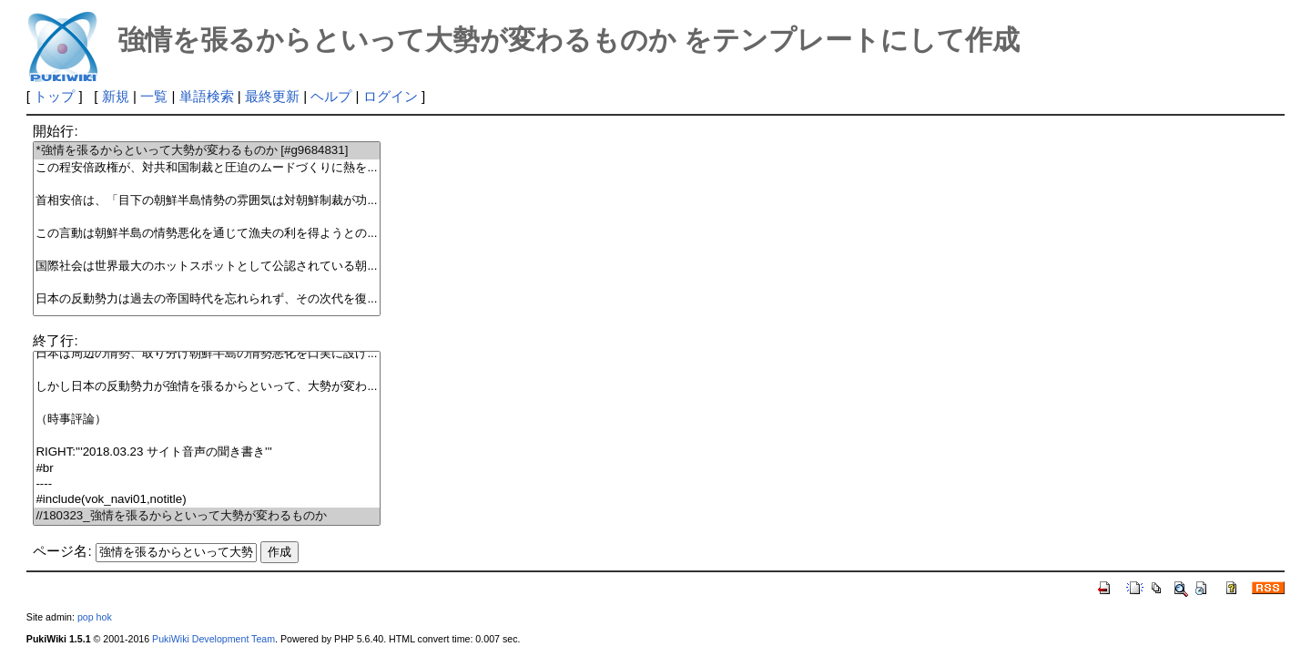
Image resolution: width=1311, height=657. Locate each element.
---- (206, 484)
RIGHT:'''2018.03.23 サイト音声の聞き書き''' (206, 452)
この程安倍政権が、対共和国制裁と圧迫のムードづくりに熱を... (206, 168)
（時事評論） (206, 419)
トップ (54, 96)
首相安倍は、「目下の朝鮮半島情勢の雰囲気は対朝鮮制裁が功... (206, 201)
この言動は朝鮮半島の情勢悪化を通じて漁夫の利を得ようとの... (206, 233)
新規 (115, 96)
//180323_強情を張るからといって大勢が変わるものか (206, 516)
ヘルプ (330, 96)
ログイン (390, 96)
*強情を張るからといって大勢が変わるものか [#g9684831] (206, 150)
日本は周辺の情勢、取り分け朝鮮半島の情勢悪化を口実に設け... (206, 354)
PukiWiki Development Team (213, 638)
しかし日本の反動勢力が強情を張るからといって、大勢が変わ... (206, 386)
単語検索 (206, 96)
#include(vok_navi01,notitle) (206, 500)
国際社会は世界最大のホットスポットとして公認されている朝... (206, 266)
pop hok (94, 616)
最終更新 (272, 96)
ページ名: (62, 551)
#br (206, 469)
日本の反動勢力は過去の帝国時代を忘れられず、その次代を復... (206, 299)
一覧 (154, 96)
